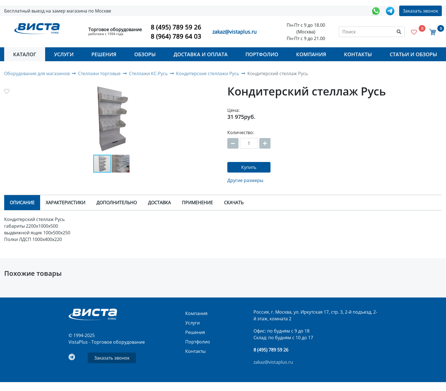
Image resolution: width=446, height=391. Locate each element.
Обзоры (145, 54)
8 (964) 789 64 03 (176, 36)
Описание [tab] (22, 203)
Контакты (358, 54)
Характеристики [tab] (65, 203)
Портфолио (261, 54)
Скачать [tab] (233, 203)
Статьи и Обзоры (413, 54)
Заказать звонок (420, 11)
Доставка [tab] (159, 203)
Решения (103, 54)
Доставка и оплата (201, 54)
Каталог (24, 54)
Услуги (64, 54)
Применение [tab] (197, 203)
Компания (311, 54)
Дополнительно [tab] (116, 203)
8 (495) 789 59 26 (176, 27)
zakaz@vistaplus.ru (234, 31)
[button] (111, 120)
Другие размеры (245, 180)
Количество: (240, 132)
